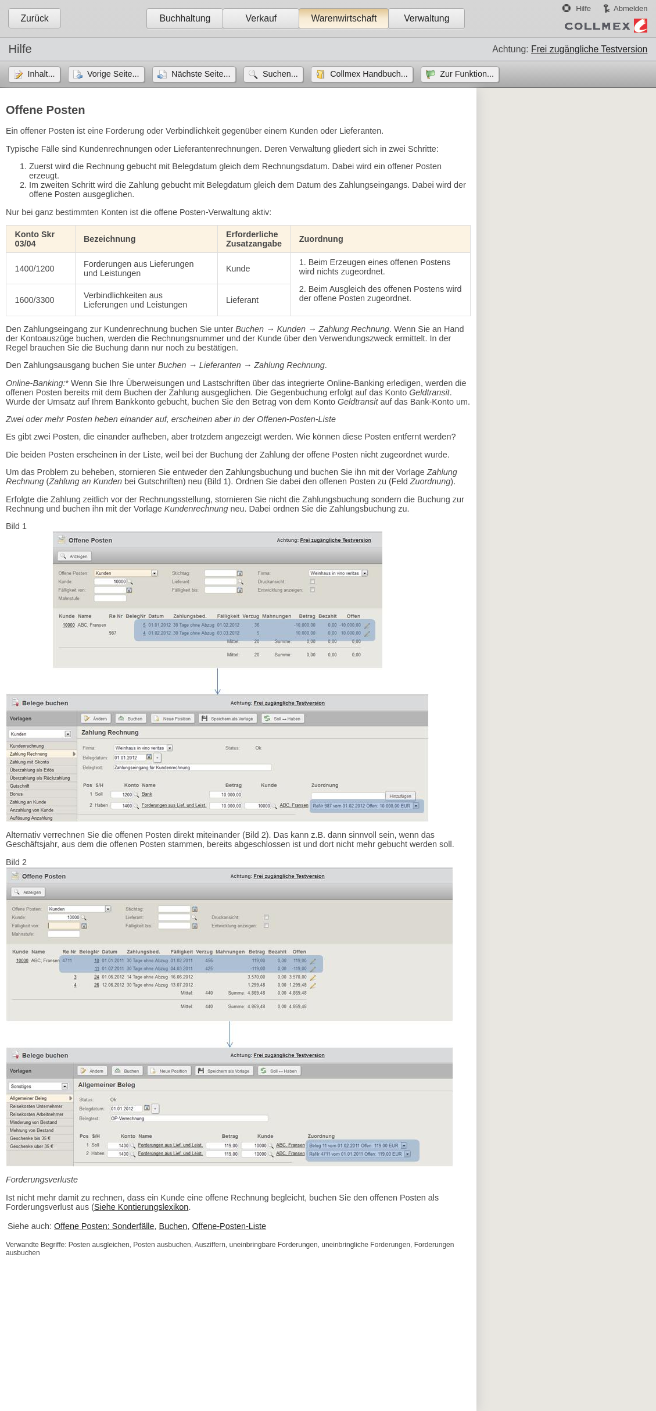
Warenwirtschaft (344, 18)
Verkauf (261, 18)
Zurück (34, 18)
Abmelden (630, 8)
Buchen (173, 1226)
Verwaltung (426, 18)
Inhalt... (41, 73)
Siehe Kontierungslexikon (141, 1207)
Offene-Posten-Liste (229, 1226)
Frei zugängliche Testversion (589, 49)
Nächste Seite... (201, 73)
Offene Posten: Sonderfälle (104, 1226)
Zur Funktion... (467, 73)
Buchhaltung (184, 18)
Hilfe (583, 8)
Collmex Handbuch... (369, 73)
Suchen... (280, 73)
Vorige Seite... (113, 73)
